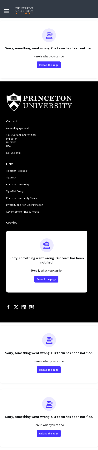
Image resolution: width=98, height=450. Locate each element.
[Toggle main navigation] (6, 11)
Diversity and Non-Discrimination (24, 204)
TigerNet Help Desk (17, 170)
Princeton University (17, 184)
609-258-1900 (13, 153)
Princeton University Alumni (21, 198)
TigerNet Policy (15, 191)
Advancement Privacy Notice (22, 211)
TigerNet (11, 177)
